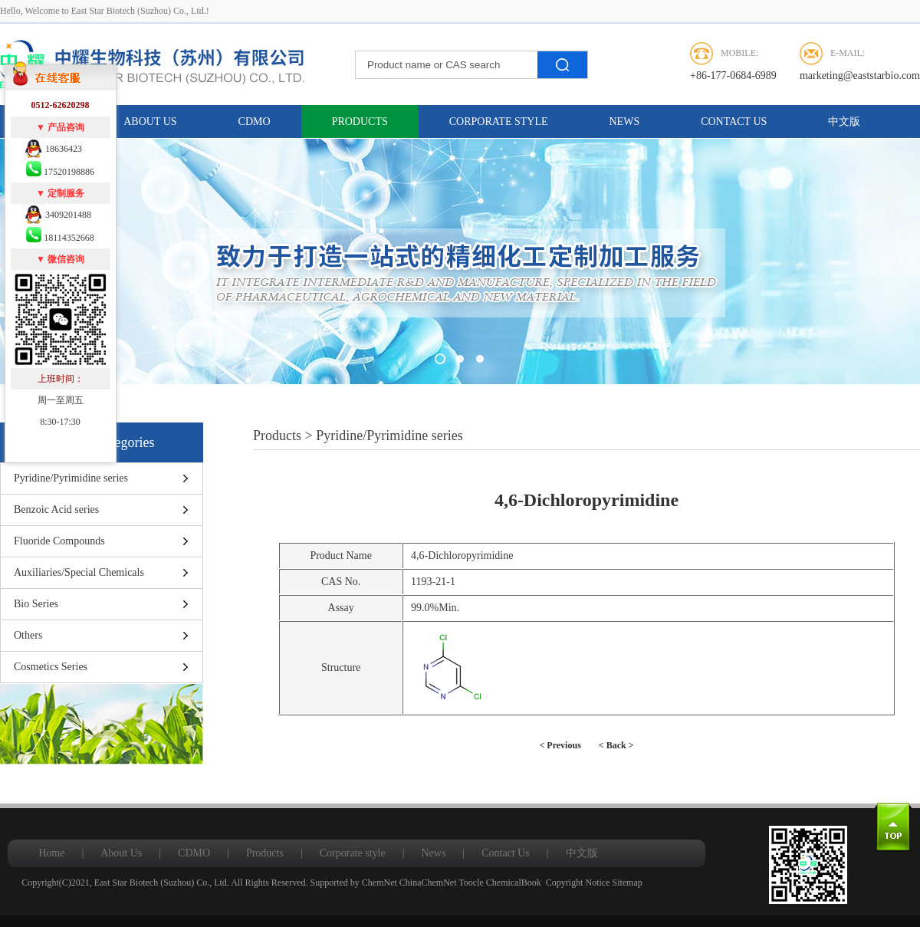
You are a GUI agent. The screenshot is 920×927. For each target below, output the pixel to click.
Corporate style (498, 121)
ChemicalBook (513, 882)
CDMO (254, 121)
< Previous (560, 745)
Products (360, 121)
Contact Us (734, 121)
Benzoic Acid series (56, 509)
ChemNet (379, 882)
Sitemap (627, 882)
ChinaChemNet (428, 882)
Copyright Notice (578, 882)
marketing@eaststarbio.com (860, 75)
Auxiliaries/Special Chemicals (79, 572)
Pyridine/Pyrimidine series (71, 478)
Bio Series (36, 604)
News (625, 121)
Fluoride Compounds (59, 541)
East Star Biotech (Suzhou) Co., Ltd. (161, 882)
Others (28, 635)
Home (51, 853)
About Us (149, 121)
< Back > (616, 745)
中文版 (844, 121)
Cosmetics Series (50, 666)
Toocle (470, 882)
